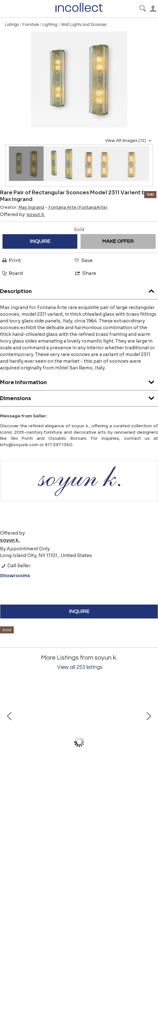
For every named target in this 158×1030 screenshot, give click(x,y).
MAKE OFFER (118, 241)
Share (85, 273)
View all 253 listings (80, 667)
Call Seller (15, 566)
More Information (79, 381)
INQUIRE (40, 241)
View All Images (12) (129, 140)
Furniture (30, 24)
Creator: (22, 207)
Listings (12, 24)
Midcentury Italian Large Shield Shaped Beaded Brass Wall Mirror (77, 797)
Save (83, 260)
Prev (10, 742)
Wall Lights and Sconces (83, 24)
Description (79, 289)
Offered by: (22, 214)
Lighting (49, 24)
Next (148, 742)
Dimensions (79, 397)
